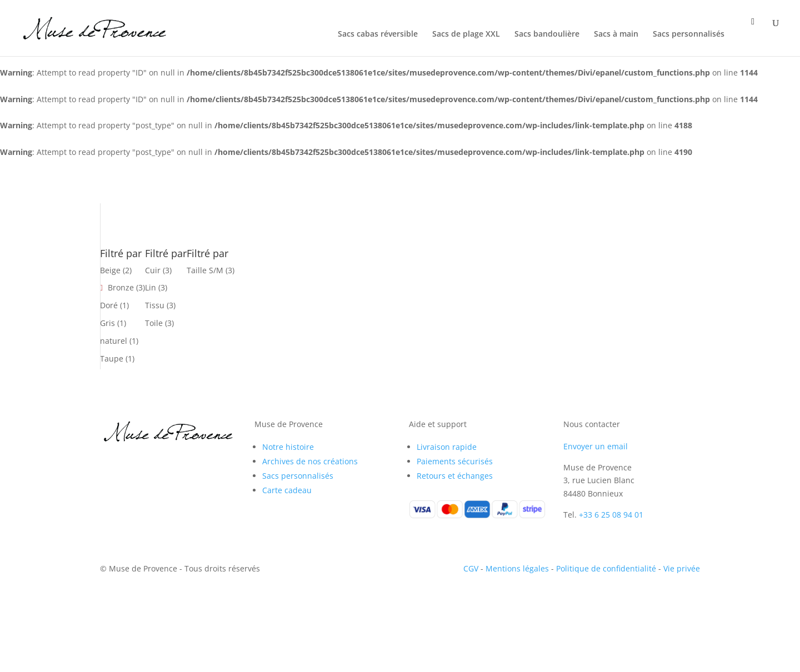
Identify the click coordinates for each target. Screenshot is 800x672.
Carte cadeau (287, 490)
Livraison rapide (447, 447)
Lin (150, 287)
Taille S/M (205, 270)
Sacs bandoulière (546, 34)
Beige (110, 270)
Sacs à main (616, 34)
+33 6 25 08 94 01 (611, 514)
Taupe (111, 358)
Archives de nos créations (310, 461)
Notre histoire (288, 447)
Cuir (153, 270)
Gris (107, 323)
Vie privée (681, 568)
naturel (113, 340)
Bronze (121, 287)
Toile (154, 323)
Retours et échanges (455, 475)
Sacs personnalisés (688, 34)
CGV (470, 568)
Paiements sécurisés (455, 461)
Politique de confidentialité (606, 568)
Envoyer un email (595, 446)
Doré (109, 305)
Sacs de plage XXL (466, 34)
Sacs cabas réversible (378, 34)
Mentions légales (517, 568)
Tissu (154, 305)
